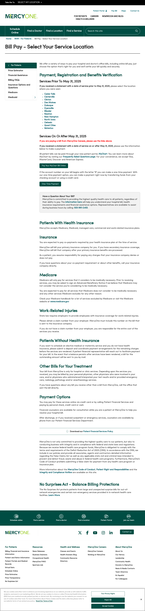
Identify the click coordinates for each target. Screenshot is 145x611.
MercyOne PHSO (39, 561)
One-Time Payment (50, 184)
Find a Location (54, 29)
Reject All (108, 603)
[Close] (141, 602)
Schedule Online (15, 30)
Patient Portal (98, 11)
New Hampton (51, 117)
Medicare (12, 93)
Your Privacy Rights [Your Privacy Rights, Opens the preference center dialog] (108, 596)
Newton (48, 114)
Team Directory (121, 572)
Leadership (119, 558)
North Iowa (49, 120)
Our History (119, 555)
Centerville (49, 97)
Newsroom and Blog (112, 16)
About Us (119, 551)
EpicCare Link (37, 565)
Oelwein (48, 123)
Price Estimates (11, 574)
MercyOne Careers (95, 551)
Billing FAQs (13, 80)
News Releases (38, 551)
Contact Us (134, 11)
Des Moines (50, 103)
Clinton (47, 100)
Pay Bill (114, 11)
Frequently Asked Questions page (79, 157)
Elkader (47, 111)
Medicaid (12, 97)
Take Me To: (10, 2)
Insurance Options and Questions (19, 86)
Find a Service (74, 29)
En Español (119, 575)
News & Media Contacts (125, 568)
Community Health (122, 561)
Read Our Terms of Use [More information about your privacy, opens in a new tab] (44, 604)
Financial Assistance (18, 75)
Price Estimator (15, 71)
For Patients (80, 16)
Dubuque (48, 106)
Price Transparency (12, 578)
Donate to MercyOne (124, 565)
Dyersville (49, 108)
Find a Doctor (34, 29)
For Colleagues (121, 579)
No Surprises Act (11, 581)
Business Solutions (39, 555)
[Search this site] (112, 31)
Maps (123, 11)
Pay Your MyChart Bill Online (54, 166)
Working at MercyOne (96, 555)
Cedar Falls (49, 94)
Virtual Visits (9, 567)
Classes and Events (68, 551)
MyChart (103, 154)
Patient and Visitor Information (17, 558)
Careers (94, 16)
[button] (35, 97)
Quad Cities (50, 125)
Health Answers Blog (68, 555)
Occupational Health (40, 558)
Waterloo (48, 128)
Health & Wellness (85, 19)
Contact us (126, 532)
